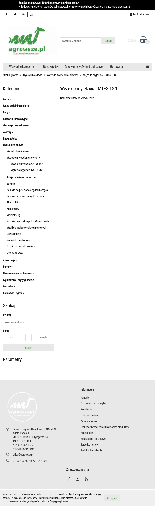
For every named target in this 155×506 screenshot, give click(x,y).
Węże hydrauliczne (18, 151)
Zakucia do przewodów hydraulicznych (28, 190)
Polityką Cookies (51, 494)
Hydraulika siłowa (14, 145)
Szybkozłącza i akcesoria (21, 246)
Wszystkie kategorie (21, 67)
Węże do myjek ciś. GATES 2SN (27, 170)
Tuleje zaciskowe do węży (21, 177)
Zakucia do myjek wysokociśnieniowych (28, 221)
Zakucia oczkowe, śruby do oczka (25, 196)
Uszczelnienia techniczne (18, 273)
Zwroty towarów (89, 421)
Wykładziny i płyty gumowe (19, 280)
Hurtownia (116, 67)
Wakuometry (13, 215)
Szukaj (28, 347)
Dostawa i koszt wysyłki (93, 403)
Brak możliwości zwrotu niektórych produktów (105, 427)
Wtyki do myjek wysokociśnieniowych (26, 227)
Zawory (8, 132)
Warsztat (9, 286)
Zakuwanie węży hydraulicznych (84, 67)
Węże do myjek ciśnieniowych (23, 157)
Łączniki (11, 183)
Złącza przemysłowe (16, 125)
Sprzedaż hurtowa (90, 444)
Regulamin (86, 409)
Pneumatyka (11, 138)
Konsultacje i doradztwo (93, 438)
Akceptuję (112, 498)
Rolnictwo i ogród (13, 293)
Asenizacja (10, 260)
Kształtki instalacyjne (16, 119)
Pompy (8, 267)
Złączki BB (13, 202)
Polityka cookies (89, 415)
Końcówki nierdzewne (18, 240)
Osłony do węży (15, 252)
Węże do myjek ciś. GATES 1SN (27, 163)
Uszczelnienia (14, 233)
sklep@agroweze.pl (23, 454)
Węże (7, 99)
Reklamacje (87, 432)
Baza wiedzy (51, 67)
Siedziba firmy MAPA (92, 450)
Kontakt (85, 397)
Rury (6, 112)
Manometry (13, 208)
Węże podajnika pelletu (16, 106)
